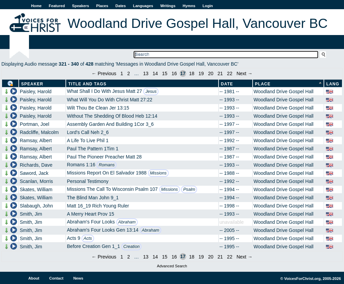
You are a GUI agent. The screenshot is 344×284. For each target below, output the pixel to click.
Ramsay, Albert (36, 140)
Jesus (150, 91)
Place (263, 84)
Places (102, 6)
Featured (57, 6)
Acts (88, 238)
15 (164, 73)
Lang (332, 84)
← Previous (104, 73)
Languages (143, 6)
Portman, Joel (34, 124)
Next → (245, 73)
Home (36, 6)
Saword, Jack (34, 173)
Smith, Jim (31, 214)
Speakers (80, 6)
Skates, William (36, 189)
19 (201, 73)
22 (230, 73)
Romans (107, 165)
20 (210, 73)
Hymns (189, 6)
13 (146, 73)
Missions (158, 173)
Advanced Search (172, 266)
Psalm (189, 189)
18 (191, 73)
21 (220, 73)
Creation (131, 246)
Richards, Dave (36, 165)
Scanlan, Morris (36, 181)
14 (155, 73)
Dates (121, 6)
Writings (168, 6)
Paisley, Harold (35, 91)
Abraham (127, 222)
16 (174, 73)
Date (227, 84)
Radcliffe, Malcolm (39, 132)
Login (208, 6)
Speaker (32, 84)
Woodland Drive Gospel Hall (284, 91)
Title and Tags (87, 84)
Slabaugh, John (36, 205)
